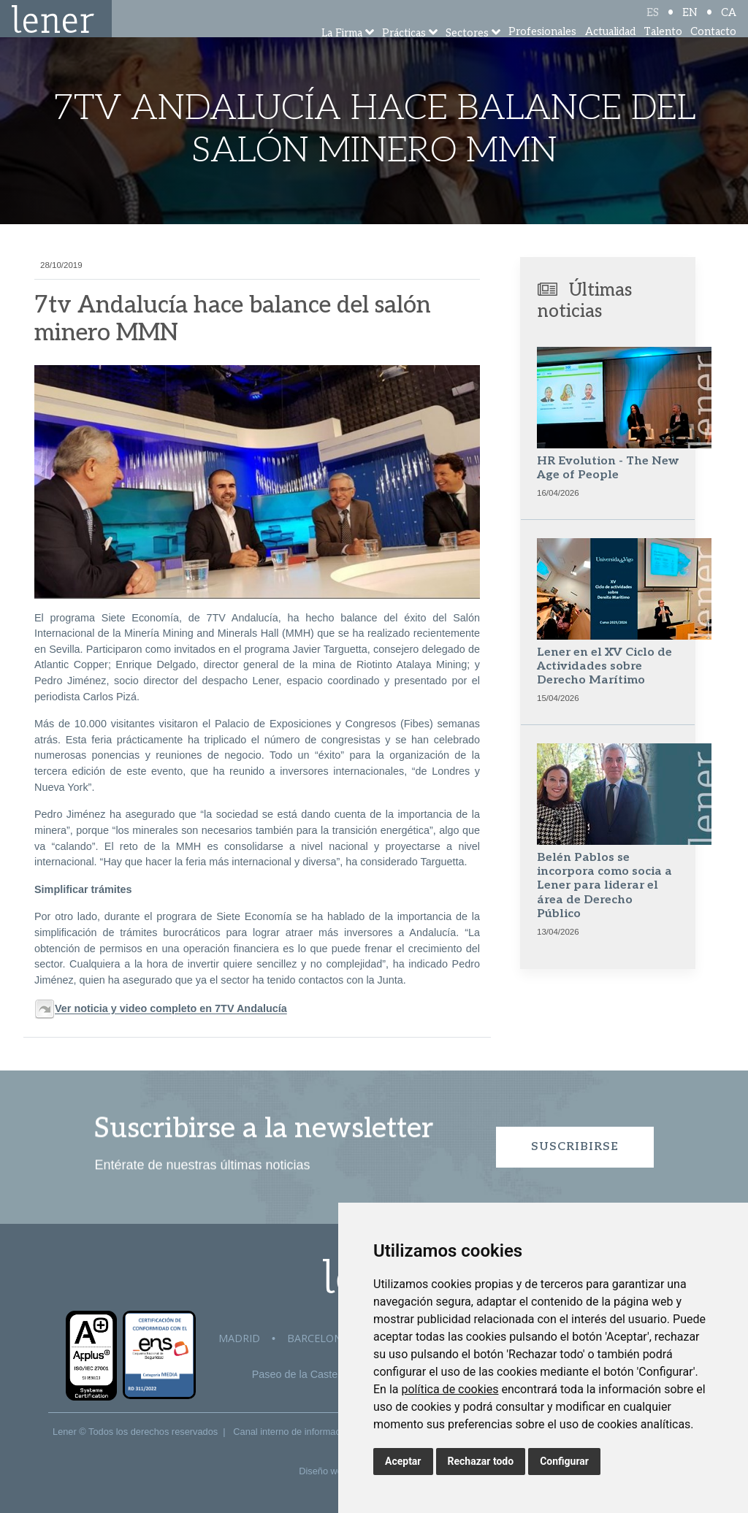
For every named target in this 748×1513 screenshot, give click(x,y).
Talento (663, 51)
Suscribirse (575, 1147)
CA (728, 24)
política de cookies (449, 1389)
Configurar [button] (564, 1461)
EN (690, 24)
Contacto (713, 51)
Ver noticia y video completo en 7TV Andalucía (171, 1009)
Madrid (239, 1338)
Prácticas (404, 53)
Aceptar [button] (403, 1461)
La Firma (341, 53)
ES (652, 24)
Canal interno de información (293, 1431)
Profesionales (542, 51)
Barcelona (317, 1338)
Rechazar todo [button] (481, 1461)
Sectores (467, 53)
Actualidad (610, 51)
